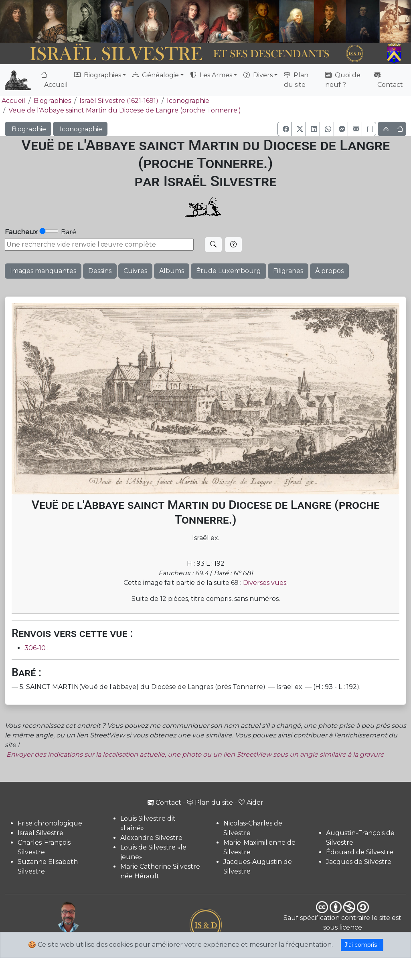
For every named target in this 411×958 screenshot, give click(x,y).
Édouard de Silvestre (359, 852)
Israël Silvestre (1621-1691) (118, 100)
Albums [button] (171, 271)
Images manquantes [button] (43, 271)
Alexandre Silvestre (151, 838)
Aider (251, 802)
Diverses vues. (265, 582)
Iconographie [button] (80, 129)
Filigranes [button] (288, 271)
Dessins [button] (99, 271)
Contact (388, 79)
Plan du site (296, 79)
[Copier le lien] (369, 129)
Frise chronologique (50, 823)
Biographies (52, 100)
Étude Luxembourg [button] (228, 271)
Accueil (54, 79)
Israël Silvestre (40, 833)
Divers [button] (258, 75)
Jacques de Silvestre (358, 862)
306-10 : (36, 648)
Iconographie (188, 100)
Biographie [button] (28, 129)
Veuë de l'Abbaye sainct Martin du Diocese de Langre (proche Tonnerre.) (124, 110)
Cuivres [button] (135, 271)
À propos (329, 271)
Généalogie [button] (155, 75)
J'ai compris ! (362, 944)
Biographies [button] (97, 75)
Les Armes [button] (211, 75)
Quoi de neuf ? (342, 79)
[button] (284, 129)
